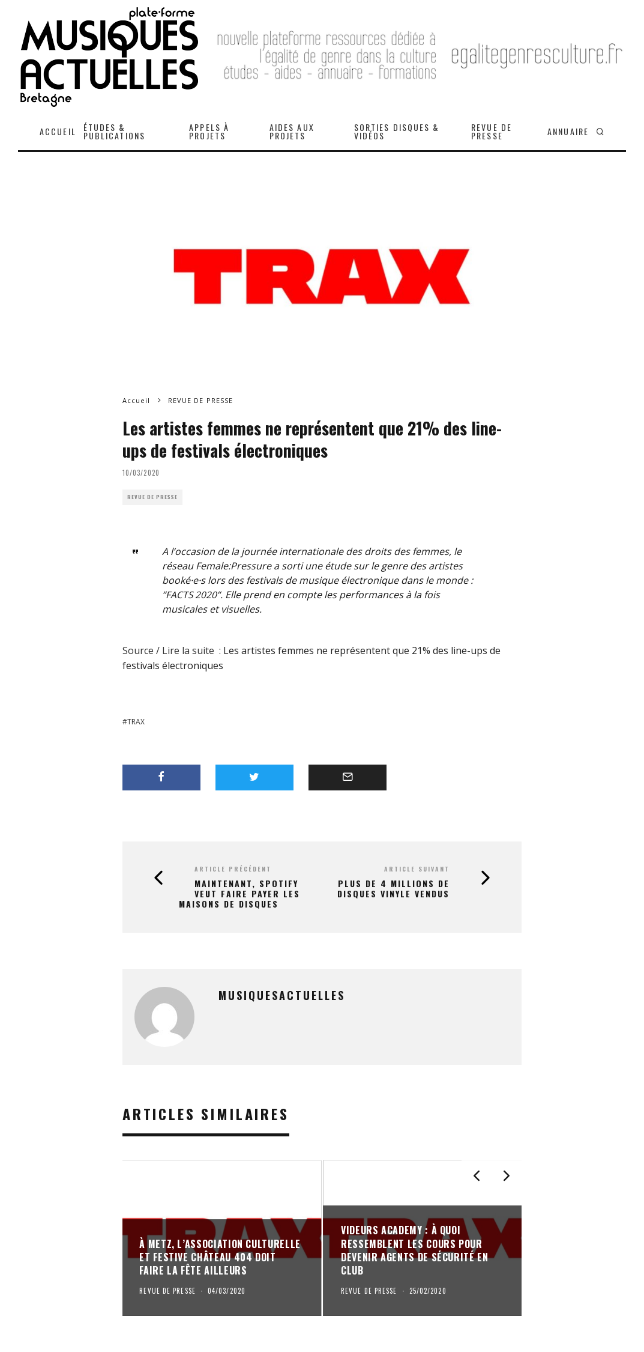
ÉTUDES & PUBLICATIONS (114, 131)
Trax (136, 722)
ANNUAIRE (568, 131)
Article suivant (417, 868)
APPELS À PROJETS (209, 131)
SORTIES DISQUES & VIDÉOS (397, 131)
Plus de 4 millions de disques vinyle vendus (393, 889)
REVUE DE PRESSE (491, 131)
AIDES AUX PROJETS (291, 131)
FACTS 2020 (191, 594)
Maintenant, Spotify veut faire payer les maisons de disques (239, 894)
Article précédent (232, 868)
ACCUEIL (58, 131)
